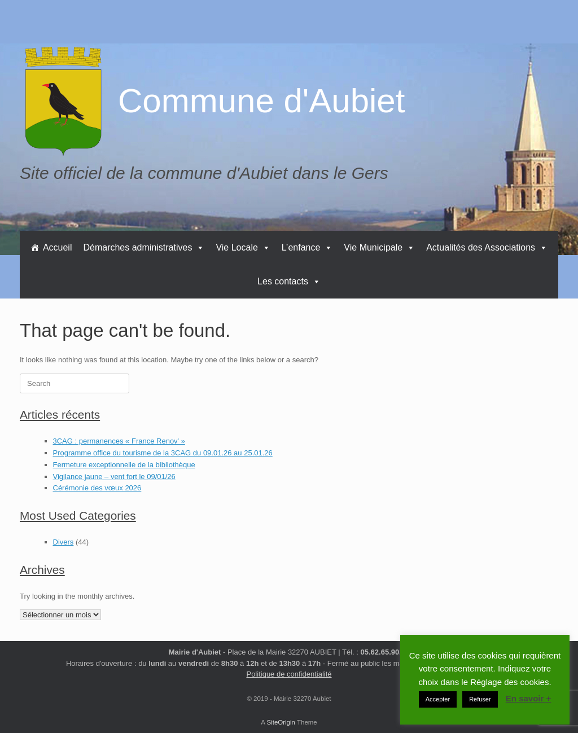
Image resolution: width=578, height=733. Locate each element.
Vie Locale (243, 247)
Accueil (57, 247)
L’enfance (307, 247)
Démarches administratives (143, 247)
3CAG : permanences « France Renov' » (119, 441)
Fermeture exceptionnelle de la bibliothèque (124, 464)
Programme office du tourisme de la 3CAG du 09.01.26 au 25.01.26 (163, 453)
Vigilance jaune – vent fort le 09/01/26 (114, 476)
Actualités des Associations (487, 247)
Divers (63, 542)
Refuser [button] (480, 699)
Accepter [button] (438, 699)
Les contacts (289, 281)
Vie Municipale (379, 247)
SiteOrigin (280, 722)
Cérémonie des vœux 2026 (97, 488)
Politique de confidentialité (288, 674)
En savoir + (528, 698)
